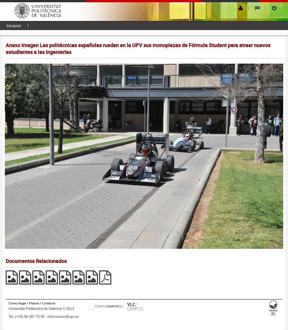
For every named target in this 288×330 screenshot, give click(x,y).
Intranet (14, 25)
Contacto (48, 303)
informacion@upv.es (63, 317)
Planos (34, 303)
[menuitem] (13, 25)
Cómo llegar (17, 303)
